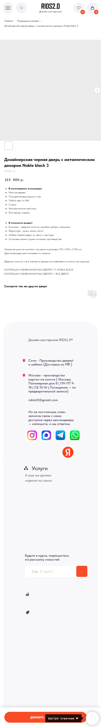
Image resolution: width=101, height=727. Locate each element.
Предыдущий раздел (28, 20)
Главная (8, 20)
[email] (50, 571)
